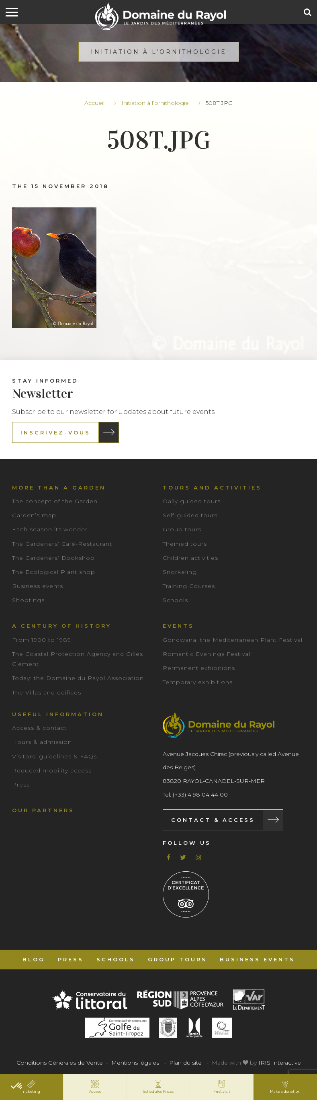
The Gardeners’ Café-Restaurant (62, 543)
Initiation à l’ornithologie (155, 103)
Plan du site (185, 1062)
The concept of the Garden (55, 501)
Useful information (58, 714)
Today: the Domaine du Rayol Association (78, 678)
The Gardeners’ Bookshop (53, 557)
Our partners (43, 810)
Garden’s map (34, 515)
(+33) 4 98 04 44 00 (200, 794)
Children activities (190, 557)
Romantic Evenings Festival (206, 654)
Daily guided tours (192, 501)
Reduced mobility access (52, 770)
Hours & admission (42, 742)
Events (178, 626)
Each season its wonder (50, 529)
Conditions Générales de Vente (59, 1062)
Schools (175, 600)
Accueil (94, 103)
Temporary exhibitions (198, 682)
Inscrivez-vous (55, 432)
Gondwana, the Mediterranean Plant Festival (233, 639)
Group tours (182, 529)
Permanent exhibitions (199, 668)
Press (21, 784)
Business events (37, 586)
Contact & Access (213, 820)
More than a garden (59, 487)
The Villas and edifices (46, 692)
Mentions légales (135, 1062)
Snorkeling (180, 572)
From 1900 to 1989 (41, 639)
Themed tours (185, 543)
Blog (33, 959)
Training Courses (189, 586)
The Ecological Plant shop (53, 572)
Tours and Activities (212, 487)
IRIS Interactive (279, 1062)
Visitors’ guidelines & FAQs (54, 756)
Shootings (28, 600)
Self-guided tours (190, 515)
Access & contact (39, 727)
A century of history (61, 626)
